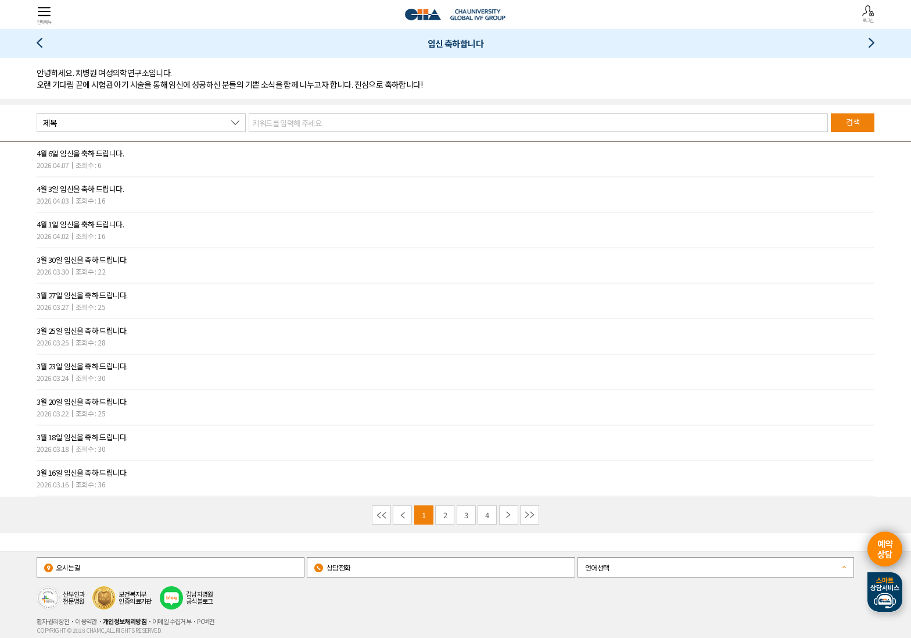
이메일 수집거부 (171, 621)
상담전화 (332, 567)
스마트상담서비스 (884, 592)
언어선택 (597, 567)
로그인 (868, 14)
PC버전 (206, 621)
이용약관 (86, 621)
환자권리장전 (53, 621)
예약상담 (885, 548)
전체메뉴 (44, 14)
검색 (852, 121)
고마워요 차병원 (867, 45)
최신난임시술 (44, 45)
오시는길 (62, 567)
